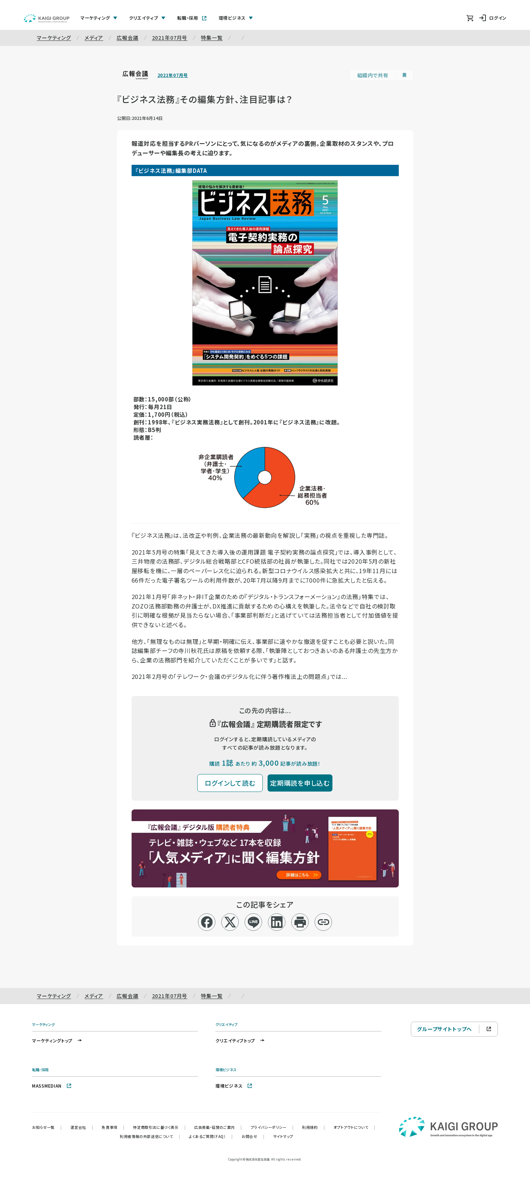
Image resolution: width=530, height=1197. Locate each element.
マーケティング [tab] (99, 18)
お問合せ (253, 1136)
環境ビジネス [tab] (236, 18)
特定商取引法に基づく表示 (159, 1127)
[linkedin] (277, 922)
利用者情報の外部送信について (150, 1136)
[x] (230, 922)
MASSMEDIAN (52, 1086)
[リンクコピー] (323, 922)
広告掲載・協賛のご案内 (218, 1127)
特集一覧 (211, 37)
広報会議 (127, 37)
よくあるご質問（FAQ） (211, 1136)
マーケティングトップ (57, 1040)
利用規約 (313, 1127)
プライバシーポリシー (272, 1127)
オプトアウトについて (354, 1127)
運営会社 (81, 1127)
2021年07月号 (170, 37)
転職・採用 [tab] (192, 18)
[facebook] (207, 922)
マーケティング (54, 37)
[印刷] (300, 922)
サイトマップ (283, 1136)
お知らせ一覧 (47, 1127)
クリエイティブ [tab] (147, 18)
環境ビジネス (234, 1086)
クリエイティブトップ (240, 1040)
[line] (253, 922)
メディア (94, 37)
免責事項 (113, 1127)
